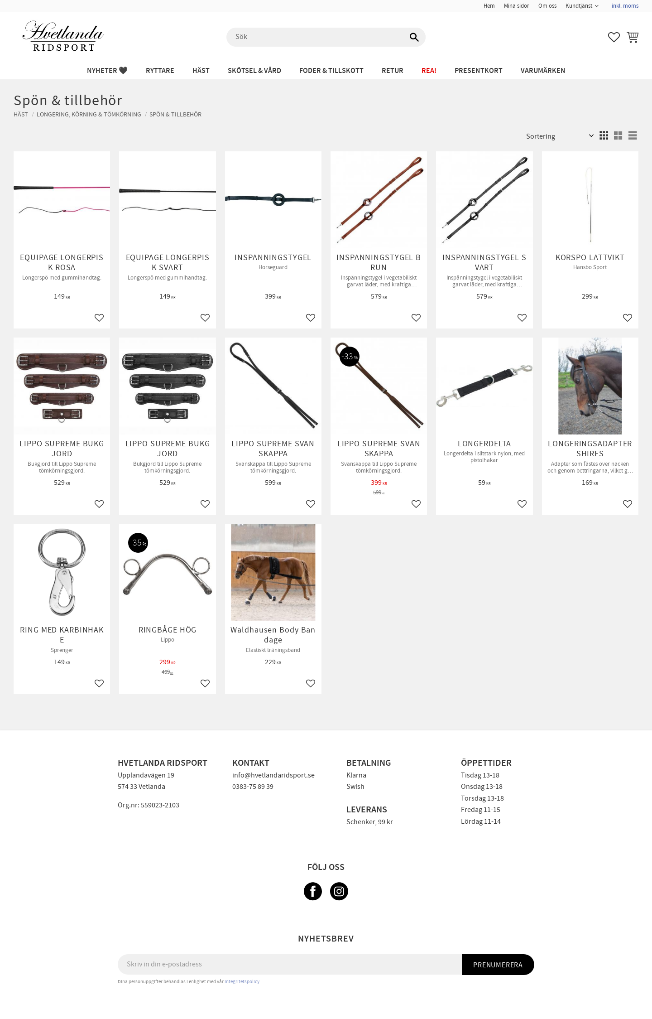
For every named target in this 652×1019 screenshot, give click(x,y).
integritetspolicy (242, 981)
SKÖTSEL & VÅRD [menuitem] (254, 71)
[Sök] (414, 37)
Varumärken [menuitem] (543, 71)
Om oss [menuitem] (547, 6)
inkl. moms (625, 6)
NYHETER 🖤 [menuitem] (107, 71)
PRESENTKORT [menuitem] (479, 71)
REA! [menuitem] (429, 71)
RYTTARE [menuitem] (160, 71)
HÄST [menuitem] (201, 71)
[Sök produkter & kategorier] (326, 37)
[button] (614, 37)
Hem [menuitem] (489, 6)
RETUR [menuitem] (392, 71)
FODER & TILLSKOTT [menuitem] (331, 71)
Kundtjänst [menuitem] (579, 6)
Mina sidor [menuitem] (516, 6)
